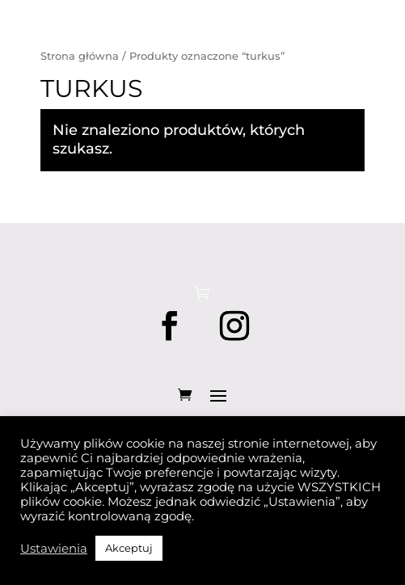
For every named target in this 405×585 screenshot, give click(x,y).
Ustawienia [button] (53, 548)
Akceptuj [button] (129, 547)
